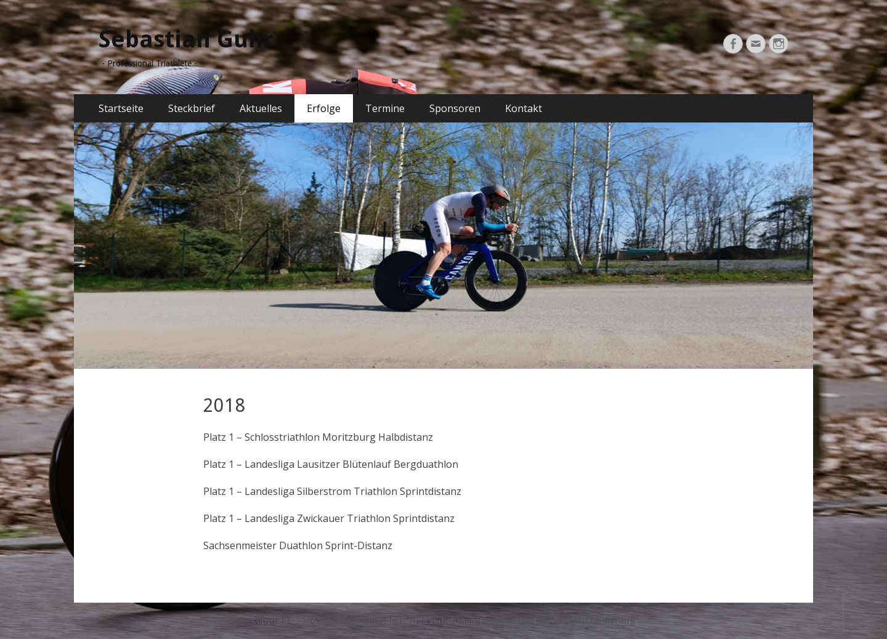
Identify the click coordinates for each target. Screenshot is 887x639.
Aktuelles (261, 108)
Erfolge (324, 108)
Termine (385, 108)
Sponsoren (454, 108)
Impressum (508, 620)
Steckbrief (191, 108)
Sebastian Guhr (186, 39)
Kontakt (523, 108)
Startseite (121, 108)
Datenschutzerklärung (587, 620)
